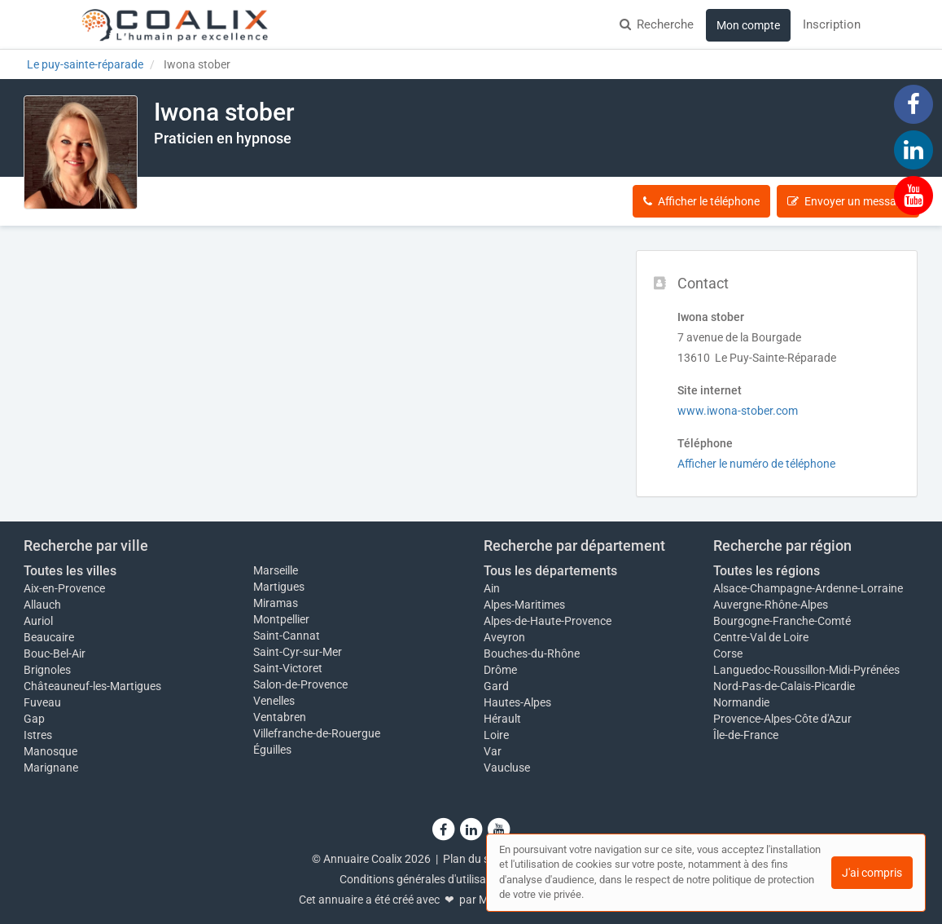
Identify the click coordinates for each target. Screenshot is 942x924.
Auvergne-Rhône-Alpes (770, 604)
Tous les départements (550, 571)
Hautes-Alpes (517, 702)
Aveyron (504, 637)
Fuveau (42, 702)
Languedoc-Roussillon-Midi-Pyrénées (806, 669)
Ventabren (279, 717)
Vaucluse (507, 767)
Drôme (500, 669)
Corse (728, 653)
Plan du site (472, 858)
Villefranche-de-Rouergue (316, 733)
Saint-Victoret (287, 668)
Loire (496, 734)
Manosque (50, 751)
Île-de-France (745, 734)
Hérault (502, 718)
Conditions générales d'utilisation (423, 879)
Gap (34, 718)
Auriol (38, 620)
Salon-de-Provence (300, 684)
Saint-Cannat (286, 635)
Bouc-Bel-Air (54, 653)
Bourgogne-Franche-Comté (782, 620)
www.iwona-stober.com (737, 410)
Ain (492, 588)
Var (493, 751)
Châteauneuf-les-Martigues (92, 686)
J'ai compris (872, 872)
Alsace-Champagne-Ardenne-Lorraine (808, 588)
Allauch (42, 604)
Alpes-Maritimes (524, 604)
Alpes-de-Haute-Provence (547, 620)
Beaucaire (49, 637)
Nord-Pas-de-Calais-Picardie (784, 686)
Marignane (51, 767)
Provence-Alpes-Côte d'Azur (782, 718)
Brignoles (47, 669)
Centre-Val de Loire (760, 637)
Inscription (832, 24)
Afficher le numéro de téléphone (756, 463)
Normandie (741, 702)
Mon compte (748, 25)
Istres (38, 734)
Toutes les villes (70, 571)
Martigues (279, 586)
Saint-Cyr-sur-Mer (297, 651)
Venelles (274, 700)
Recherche (657, 24)
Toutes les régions (766, 571)
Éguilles (272, 749)
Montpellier (281, 619)
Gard (496, 686)
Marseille (275, 570)
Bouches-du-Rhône (532, 653)
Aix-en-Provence (64, 588)
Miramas (275, 602)
